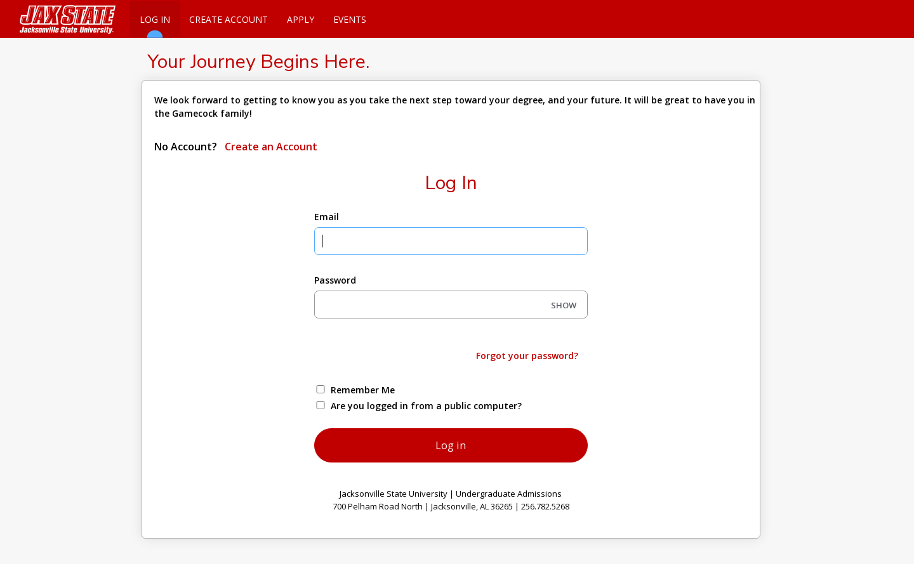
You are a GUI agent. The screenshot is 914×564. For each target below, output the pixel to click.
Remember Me (363, 390)
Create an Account (269, 147)
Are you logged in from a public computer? (426, 406)
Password (335, 280)
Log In (155, 25)
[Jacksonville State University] (63, 19)
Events (349, 19)
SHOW (563, 305)
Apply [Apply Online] (300, 19)
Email (326, 217)
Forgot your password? (527, 356)
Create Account (228, 19)
